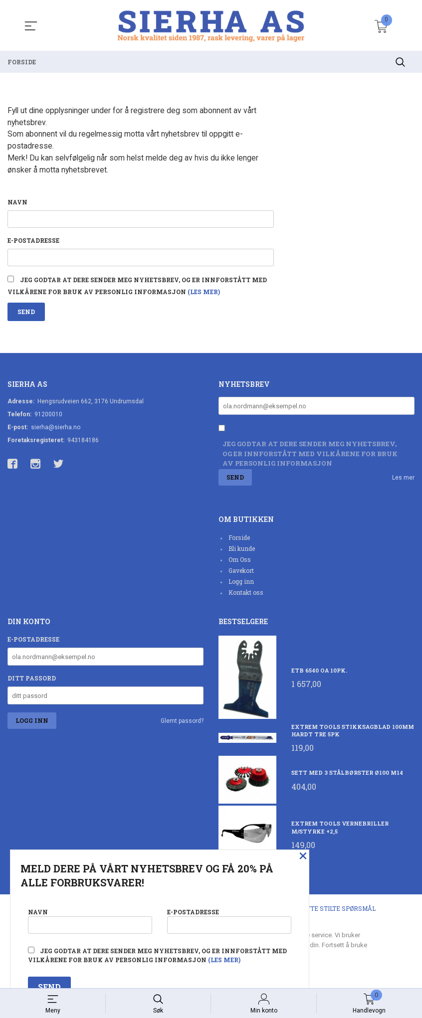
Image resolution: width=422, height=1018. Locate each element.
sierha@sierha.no (55, 430)
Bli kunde (241, 551)
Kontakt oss (245, 595)
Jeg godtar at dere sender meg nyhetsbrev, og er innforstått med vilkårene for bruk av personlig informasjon (310, 456)
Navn (17, 203)
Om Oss (239, 562)
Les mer (403, 480)
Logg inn (241, 584)
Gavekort (241, 573)
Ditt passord (31, 681)
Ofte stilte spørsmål (339, 911)
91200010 (48, 417)
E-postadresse (33, 242)
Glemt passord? (182, 723)
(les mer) (204, 294)
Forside (239, 540)
